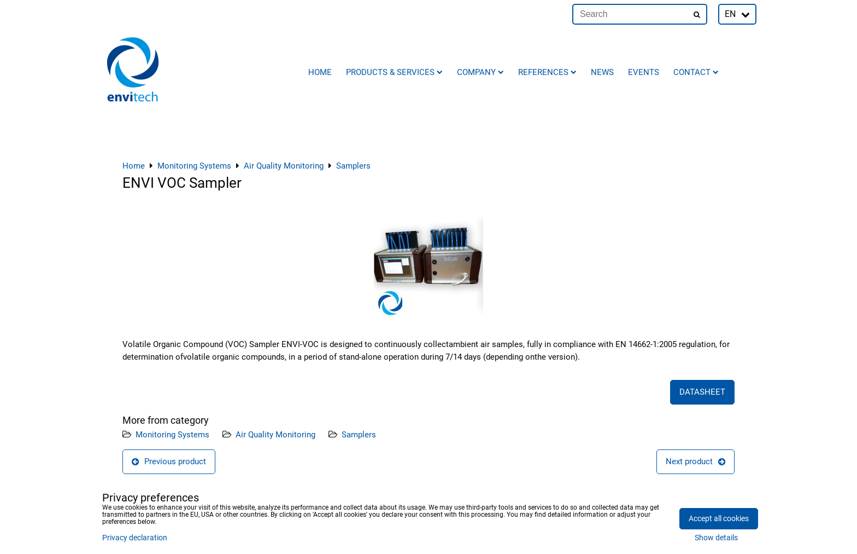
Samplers (359, 435)
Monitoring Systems (172, 435)
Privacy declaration (134, 538)
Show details (716, 538)
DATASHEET (702, 392)
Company (480, 72)
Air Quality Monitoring (275, 435)
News (602, 72)
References (547, 72)
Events (643, 72)
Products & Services (394, 72)
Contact (696, 72)
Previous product (169, 461)
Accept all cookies (719, 518)
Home (320, 72)
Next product (695, 461)
